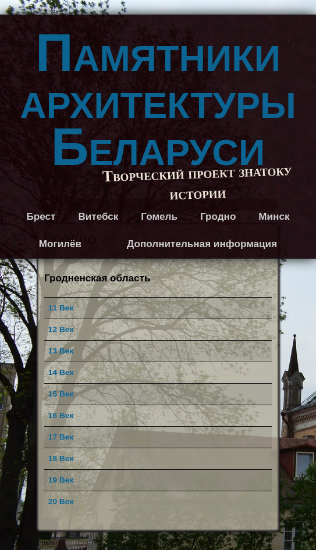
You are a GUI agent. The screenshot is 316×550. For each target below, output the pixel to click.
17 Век (60, 437)
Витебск (98, 216)
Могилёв (60, 243)
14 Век (60, 372)
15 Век (60, 394)
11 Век (60, 307)
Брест (40, 216)
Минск (273, 216)
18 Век (60, 458)
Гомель (159, 216)
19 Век (60, 480)
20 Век (60, 501)
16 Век (60, 415)
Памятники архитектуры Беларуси (158, 100)
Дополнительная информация (202, 243)
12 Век (60, 329)
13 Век (60, 351)
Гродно (218, 216)
